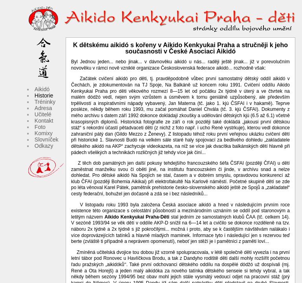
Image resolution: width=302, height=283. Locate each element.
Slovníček (47, 139)
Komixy (44, 133)
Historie (44, 95)
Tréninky (45, 102)
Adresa (43, 108)
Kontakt (44, 121)
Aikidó (42, 89)
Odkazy (44, 146)
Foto (40, 127)
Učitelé (43, 114)
